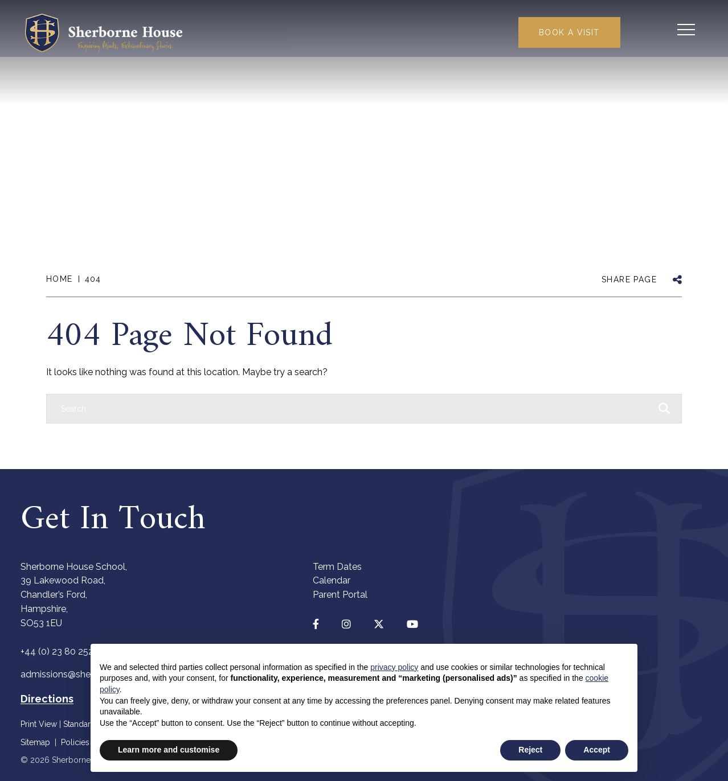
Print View (39, 724)
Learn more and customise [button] (168, 749)
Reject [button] (530, 749)
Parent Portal (340, 594)
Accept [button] (596, 749)
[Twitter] (379, 624)
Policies (75, 742)
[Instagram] (346, 624)
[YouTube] (412, 624)
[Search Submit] (649, 31)
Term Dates (337, 566)
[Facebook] (316, 624)
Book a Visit (564, 33)
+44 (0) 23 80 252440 (66, 651)
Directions (47, 699)
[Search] (352, 408)
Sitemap (35, 742)
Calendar (331, 580)
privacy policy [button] (394, 667)
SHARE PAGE (629, 279)
